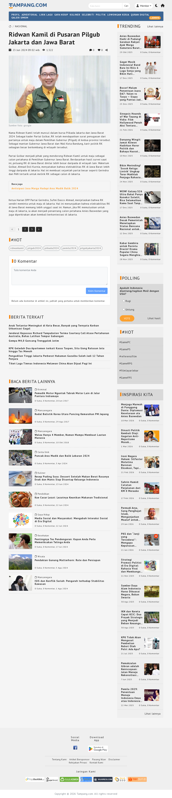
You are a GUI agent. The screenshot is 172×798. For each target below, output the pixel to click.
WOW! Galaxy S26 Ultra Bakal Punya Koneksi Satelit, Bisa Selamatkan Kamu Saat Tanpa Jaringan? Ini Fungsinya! (131, 197)
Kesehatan (43, 535)
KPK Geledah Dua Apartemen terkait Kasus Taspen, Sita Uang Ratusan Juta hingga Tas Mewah (56, 350)
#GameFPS (125, 377)
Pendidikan (43, 493)
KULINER (75, 14)
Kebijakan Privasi (78, 762)
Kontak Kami (96, 762)
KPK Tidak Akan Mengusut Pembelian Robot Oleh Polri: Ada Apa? (131, 643)
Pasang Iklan (99, 759)
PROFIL (15, 14)
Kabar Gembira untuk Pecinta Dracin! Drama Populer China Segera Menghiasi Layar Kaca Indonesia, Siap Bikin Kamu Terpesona (131, 249)
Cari (126, 5)
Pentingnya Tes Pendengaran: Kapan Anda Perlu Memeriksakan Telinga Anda (65, 541)
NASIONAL (21, 26)
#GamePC (125, 342)
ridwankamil (17, 248)
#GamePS (125, 349)
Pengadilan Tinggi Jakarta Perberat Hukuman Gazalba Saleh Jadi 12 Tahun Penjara (56, 357)
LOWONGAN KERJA (118, 14)
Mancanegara (45, 410)
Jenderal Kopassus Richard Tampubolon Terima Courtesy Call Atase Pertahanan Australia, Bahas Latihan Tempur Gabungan (59, 335)
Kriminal (42, 389)
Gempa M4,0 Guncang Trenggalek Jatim (34, 340)
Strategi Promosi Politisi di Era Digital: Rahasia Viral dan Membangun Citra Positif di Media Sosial (131, 565)
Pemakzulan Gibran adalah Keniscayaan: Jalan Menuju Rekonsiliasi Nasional (130, 669)
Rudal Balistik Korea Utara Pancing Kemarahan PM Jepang (72, 414)
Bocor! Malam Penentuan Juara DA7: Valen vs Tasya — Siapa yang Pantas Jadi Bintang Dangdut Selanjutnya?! (131, 93)
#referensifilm (128, 356)
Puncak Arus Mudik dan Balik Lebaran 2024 (62, 455)
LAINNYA (154, 17)
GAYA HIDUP (61, 14)
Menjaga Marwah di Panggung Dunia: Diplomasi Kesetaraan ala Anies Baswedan (132, 410)
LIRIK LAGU (46, 14)
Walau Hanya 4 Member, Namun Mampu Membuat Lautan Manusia (70, 436)
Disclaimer (114, 759)
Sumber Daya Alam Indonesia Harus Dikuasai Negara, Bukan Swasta (131, 591)
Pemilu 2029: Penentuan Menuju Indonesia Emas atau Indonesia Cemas (131, 695)
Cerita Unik (43, 452)
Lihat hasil (154, 318)
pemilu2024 (69, 248)
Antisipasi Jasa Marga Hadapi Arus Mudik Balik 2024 (45, 188)
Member (142, 5)
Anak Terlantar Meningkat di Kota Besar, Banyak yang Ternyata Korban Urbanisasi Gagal (54, 327)
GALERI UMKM (19, 17)
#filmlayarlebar (128, 370)
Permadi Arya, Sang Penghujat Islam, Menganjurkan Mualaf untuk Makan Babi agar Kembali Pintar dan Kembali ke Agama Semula (131, 513)
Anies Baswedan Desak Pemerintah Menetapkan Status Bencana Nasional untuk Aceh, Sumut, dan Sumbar (131, 223)
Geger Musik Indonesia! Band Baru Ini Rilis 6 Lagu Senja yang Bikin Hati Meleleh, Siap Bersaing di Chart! (131, 68)
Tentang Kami (59, 759)
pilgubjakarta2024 (90, 248)
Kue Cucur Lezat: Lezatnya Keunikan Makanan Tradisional (71, 497)
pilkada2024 (52, 248)
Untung (128, 309)
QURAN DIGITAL (140, 14)
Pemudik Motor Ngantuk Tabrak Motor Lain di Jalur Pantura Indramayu (67, 395)
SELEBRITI (88, 14)
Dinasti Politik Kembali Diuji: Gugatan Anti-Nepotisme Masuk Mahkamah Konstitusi (130, 436)
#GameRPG (125, 363)
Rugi (127, 301)
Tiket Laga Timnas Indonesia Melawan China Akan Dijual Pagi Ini (50, 363)
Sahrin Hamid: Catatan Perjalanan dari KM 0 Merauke (130, 486)
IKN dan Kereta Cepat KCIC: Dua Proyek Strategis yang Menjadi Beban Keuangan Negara (132, 617)
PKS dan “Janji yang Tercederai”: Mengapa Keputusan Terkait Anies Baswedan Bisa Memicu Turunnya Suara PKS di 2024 (132, 539)
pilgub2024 (34, 248)
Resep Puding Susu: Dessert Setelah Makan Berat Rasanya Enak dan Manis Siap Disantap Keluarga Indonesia (72, 478)
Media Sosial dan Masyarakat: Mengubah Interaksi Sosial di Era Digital (71, 520)
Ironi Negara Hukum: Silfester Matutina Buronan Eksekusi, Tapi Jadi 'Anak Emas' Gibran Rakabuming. (132, 462)
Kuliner (41, 473)
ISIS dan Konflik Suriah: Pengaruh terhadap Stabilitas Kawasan (69, 582)
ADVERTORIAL (30, 14)
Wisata (41, 556)
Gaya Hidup (44, 514)
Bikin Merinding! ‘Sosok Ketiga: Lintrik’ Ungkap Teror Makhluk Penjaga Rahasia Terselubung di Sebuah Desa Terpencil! (130, 171)
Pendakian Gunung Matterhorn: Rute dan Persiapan (67, 560)
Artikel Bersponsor (79, 759)
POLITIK (101, 14)
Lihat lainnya (155, 26)
